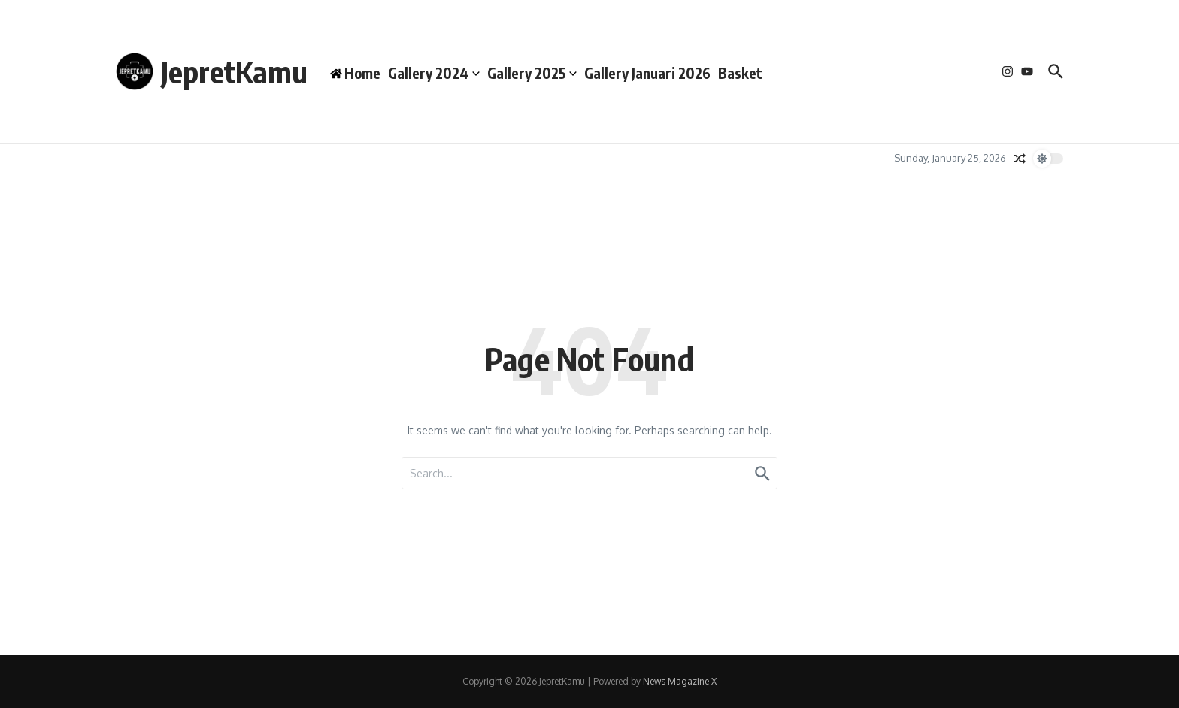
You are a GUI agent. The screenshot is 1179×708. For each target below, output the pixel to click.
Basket (740, 73)
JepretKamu (234, 71)
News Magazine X (680, 681)
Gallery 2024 (434, 73)
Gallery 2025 (532, 73)
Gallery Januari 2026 (647, 73)
